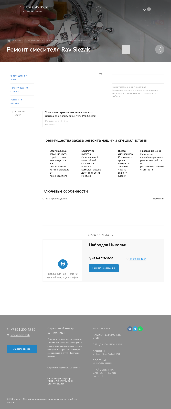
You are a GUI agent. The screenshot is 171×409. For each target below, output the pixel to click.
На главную (101, 329)
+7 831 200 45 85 (30, 7)
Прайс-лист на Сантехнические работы (105, 373)
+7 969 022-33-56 (102, 258)
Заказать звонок (21, 349)
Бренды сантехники (107, 344)
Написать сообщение (103, 268)
